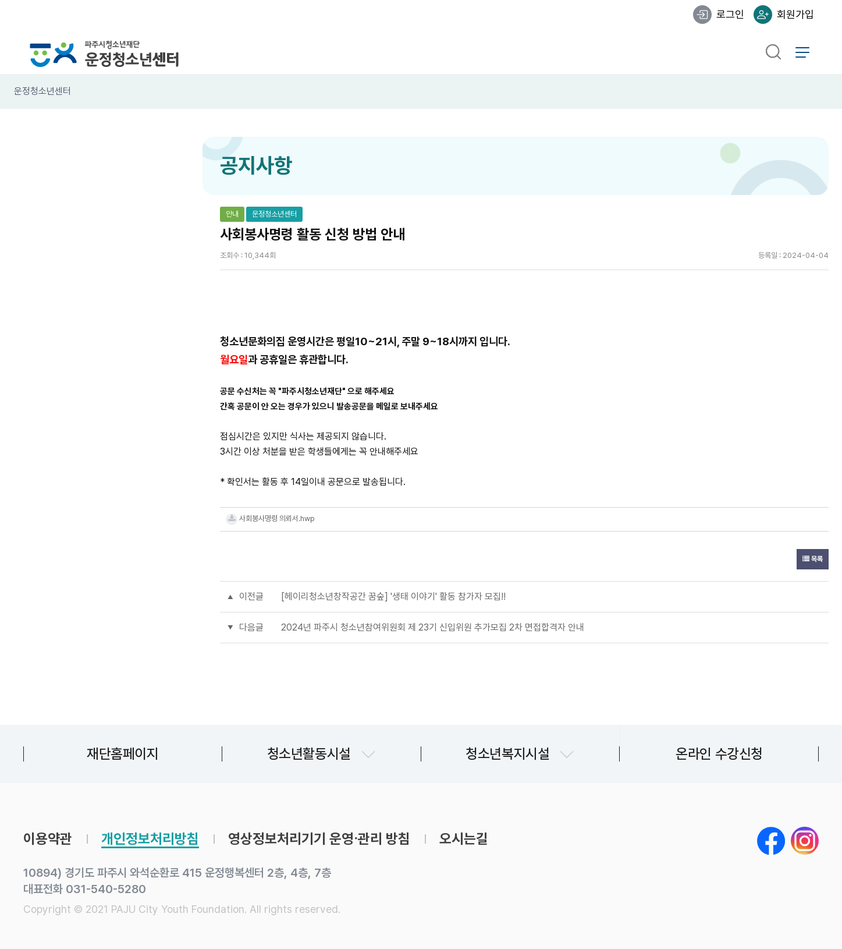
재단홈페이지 (123, 753)
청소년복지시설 (507, 753)
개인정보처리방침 (150, 839)
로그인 (730, 14)
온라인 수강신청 (719, 753)
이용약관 (47, 839)
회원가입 (795, 14)
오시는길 (463, 839)
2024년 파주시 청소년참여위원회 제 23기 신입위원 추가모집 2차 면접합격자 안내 (432, 627)
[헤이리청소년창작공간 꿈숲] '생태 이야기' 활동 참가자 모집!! (393, 596)
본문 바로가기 (0, 0)
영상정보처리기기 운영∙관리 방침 (319, 839)
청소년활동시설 (309, 753)
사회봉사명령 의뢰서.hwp (277, 518)
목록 (812, 559)
